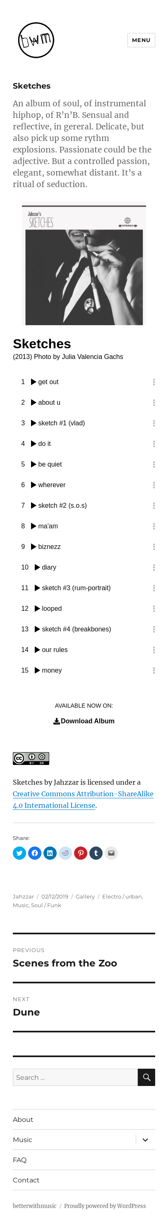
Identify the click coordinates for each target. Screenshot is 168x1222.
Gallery (85, 896)
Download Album (84, 721)
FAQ (19, 1160)
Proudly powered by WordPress (105, 1206)
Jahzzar (23, 896)
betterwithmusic (35, 1206)
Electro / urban (122, 896)
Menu (141, 40)
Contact (26, 1180)
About (23, 1119)
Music (21, 905)
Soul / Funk (46, 905)
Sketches (28, 782)
